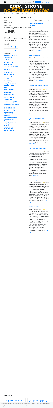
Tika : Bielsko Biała (34, 55)
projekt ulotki (8, 77)
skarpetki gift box (9, 121)
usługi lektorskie (10, 108)
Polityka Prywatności (21, 405)
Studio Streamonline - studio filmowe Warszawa (37, 119)
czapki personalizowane (11, 66)
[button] (33, 2)
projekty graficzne (10, 83)
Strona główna (7, 13)
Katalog (14, 13)
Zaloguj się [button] (46, 2)
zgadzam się (44, 403)
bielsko (7, 116)
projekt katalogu (8, 106)
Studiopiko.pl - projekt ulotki (37, 148)
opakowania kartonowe (9, 119)
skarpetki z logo (8, 55)
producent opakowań (35, 180)
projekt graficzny (10, 123)
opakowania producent (9, 86)
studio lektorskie (34, 207)
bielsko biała (9, 89)
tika (5, 65)
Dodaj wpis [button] (38, 2)
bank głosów (12, 113)
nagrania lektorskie (8, 80)
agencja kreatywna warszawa (9, 95)
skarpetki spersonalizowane (11, 103)
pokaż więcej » (38, 50)
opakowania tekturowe (10, 117)
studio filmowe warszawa (9, 72)
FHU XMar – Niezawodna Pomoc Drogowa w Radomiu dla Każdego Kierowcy (38, 402)
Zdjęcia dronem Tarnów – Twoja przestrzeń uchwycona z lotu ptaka (14, 402)
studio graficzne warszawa (9, 128)
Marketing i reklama (27, 13)
